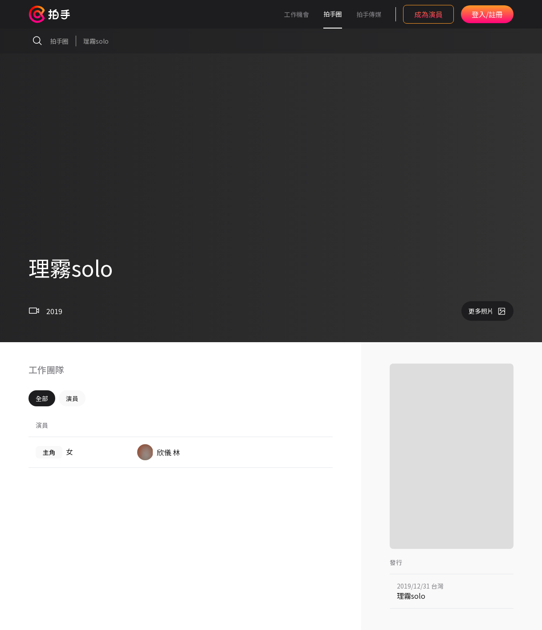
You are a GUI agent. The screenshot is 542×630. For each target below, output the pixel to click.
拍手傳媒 (368, 14)
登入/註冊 (487, 14)
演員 (72, 398)
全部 (42, 398)
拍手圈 (332, 13)
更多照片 (487, 311)
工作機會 (296, 14)
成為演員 (428, 14)
